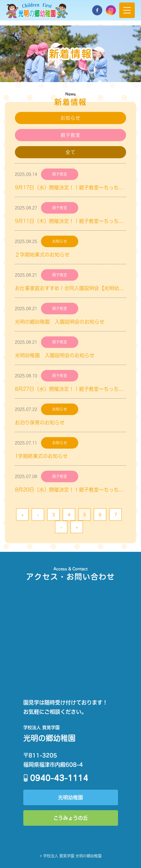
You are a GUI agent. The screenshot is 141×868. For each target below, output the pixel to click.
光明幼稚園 (70, 797)
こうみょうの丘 (70, 818)
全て (70, 152)
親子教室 (71, 135)
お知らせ (71, 118)
